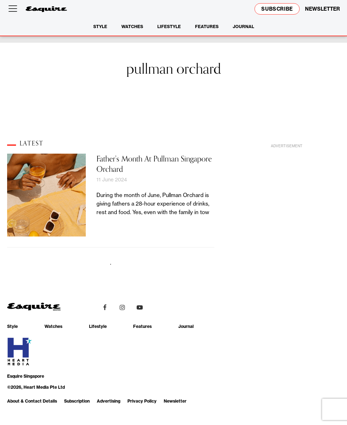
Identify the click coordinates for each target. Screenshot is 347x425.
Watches (132, 26)
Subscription (77, 401)
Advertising (108, 401)
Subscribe (277, 9)
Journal (243, 26)
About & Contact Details (32, 401)
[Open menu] (14, 9)
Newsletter (175, 401)
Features (207, 26)
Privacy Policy (142, 401)
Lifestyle (169, 26)
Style (100, 26)
